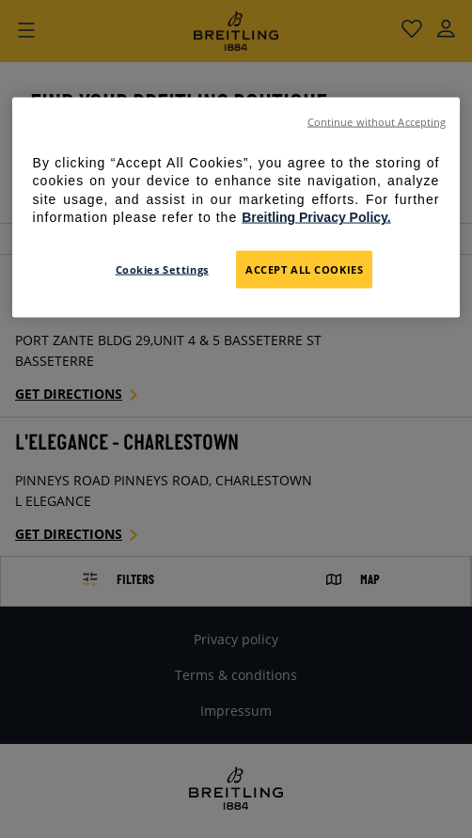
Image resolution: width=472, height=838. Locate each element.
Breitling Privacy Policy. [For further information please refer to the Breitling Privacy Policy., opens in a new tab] (316, 217)
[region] (236, 207)
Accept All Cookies (304, 269)
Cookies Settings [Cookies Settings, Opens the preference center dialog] (162, 269)
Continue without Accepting (377, 121)
